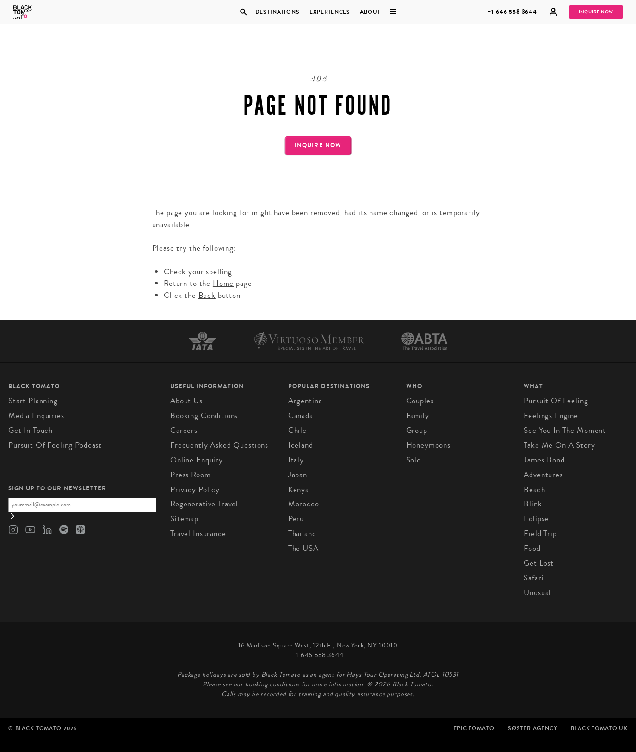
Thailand (302, 533)
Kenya (298, 489)
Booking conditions (204, 415)
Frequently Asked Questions (219, 445)
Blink (533, 504)
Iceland (300, 445)
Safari (533, 578)
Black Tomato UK (599, 728)
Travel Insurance (198, 533)
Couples (420, 401)
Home (223, 283)
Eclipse (536, 518)
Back (207, 295)
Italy (296, 460)
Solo (413, 460)
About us (186, 401)
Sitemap (184, 518)
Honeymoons (428, 445)
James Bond (544, 460)
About (370, 12)
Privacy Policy (195, 489)
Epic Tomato (473, 728)
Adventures (543, 475)
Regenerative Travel (204, 504)
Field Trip (540, 533)
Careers (184, 430)
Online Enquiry (196, 460)
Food (532, 548)
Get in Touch (30, 430)
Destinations (277, 12)
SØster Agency (532, 728)
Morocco (303, 504)
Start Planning (33, 401)
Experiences (329, 12)
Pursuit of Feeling (556, 401)
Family (417, 415)
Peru (296, 518)
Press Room (190, 475)
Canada (300, 415)
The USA (303, 548)
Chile (297, 430)
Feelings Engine (551, 415)
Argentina (305, 401)
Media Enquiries (36, 415)
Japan (297, 475)
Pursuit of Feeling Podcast (55, 445)
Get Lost (539, 563)
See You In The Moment (565, 430)
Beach (534, 489)
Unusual (537, 592)
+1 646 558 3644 (512, 11)
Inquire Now (596, 12)
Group (416, 430)
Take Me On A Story (559, 445)
